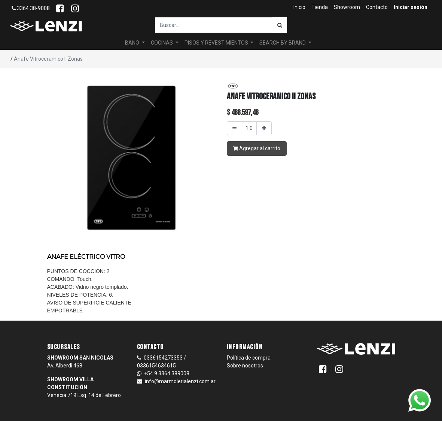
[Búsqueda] (279, 25)
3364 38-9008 (31, 8)
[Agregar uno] (264, 128)
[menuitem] (299, 7)
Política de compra (249, 358)
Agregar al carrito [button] (256, 148)
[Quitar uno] (234, 128)
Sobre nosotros (245, 366)
